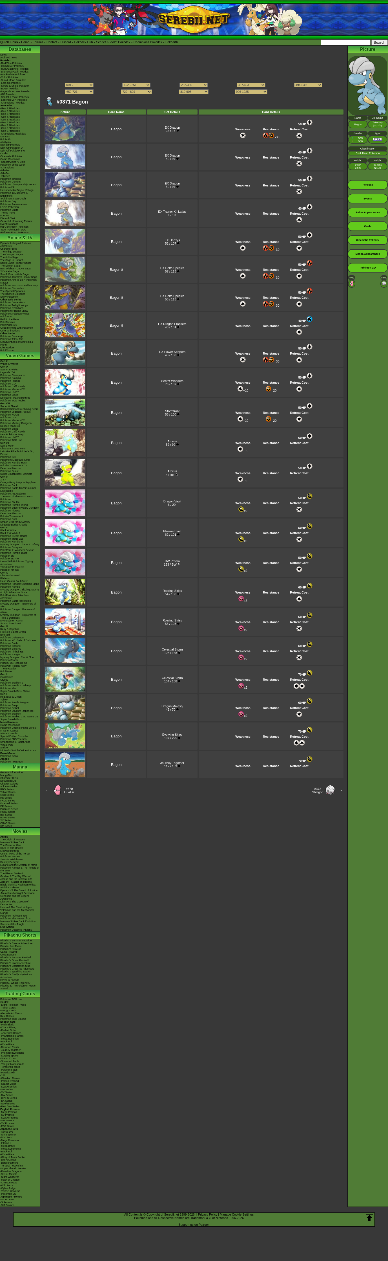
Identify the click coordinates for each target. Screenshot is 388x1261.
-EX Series (6, 1100)
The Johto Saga (9, 257)
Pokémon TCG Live (11, 440)
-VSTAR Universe (10, 1191)
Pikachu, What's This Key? (15, 982)
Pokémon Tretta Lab (11, 538)
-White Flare (7, 1044)
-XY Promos (7, 1123)
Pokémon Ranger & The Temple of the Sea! (19, 869)
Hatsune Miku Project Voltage (17, 190)
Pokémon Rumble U (11, 541)
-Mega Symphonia (10, 1148)
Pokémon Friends (10, 380)
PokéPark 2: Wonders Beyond (17, 550)
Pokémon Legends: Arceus (15, 411)
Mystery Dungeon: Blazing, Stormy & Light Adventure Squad (19, 591)
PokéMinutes (7, 322)
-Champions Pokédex (12, 102)
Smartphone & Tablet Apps (15, 742)
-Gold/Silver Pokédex (12, 66)
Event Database (9, 224)
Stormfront (172, 411)
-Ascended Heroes (10, 1033)
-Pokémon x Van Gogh (13, 198)
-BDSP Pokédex (9, 88)
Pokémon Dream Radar (13, 536)
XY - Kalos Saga (9, 271)
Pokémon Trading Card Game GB (19, 716)
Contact (51, 42)
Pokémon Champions (12, 375)
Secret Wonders (172, 381)
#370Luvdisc (69, 790)
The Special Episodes (12, 291)
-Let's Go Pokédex (10, 83)
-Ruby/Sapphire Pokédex (14, 68)
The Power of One (10, 845)
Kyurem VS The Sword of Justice (18, 890)
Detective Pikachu (10, 468)
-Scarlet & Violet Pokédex (14, 97)
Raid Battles (7, 1016)
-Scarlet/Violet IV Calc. (13, 162)
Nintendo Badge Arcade (13, 524)
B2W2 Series (7, 817)
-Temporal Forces (10, 1067)
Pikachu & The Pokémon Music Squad (18, 987)
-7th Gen (5, 176)
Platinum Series (9, 809)
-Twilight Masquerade (12, 1064)
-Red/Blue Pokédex (11, 63)
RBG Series (7, 789)
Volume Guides (8, 786)
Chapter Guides (9, 783)
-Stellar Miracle (8, 1174)
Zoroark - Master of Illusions (16, 881)
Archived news (8, 57)
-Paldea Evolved (9, 1081)
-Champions (7, 167)
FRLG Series (7, 800)
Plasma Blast (172, 531)
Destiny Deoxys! (9, 862)
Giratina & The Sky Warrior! (15, 876)
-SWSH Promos (9, 1117)
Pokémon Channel (10, 646)
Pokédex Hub (83, 42)
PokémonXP (7, 187)
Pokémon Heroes (10, 856)
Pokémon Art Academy (13, 493)
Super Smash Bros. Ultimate (16, 474)
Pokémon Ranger (10, 654)
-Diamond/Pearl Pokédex (14, 71)
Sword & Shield (9, 406)
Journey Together (172, 762)
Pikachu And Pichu (10, 946)
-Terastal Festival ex (11, 1165)
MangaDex (6, 775)
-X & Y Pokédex (9, 77)
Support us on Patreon (193, 1224)
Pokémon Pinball (9, 708)
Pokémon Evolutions (11, 308)
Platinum (5, 578)
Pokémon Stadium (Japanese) (17, 710)
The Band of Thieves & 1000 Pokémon (16, 498)
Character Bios (8, 248)
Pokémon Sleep (9, 395)
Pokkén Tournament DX (13, 465)
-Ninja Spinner (8, 1134)
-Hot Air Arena (8, 1160)
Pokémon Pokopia (10, 378)
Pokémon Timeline (10, 178)
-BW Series (6, 1095)
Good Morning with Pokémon (16, 327)
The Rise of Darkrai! (11, 873)
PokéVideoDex (8, 325)
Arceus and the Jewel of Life (16, 879)
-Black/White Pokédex (12, 74)
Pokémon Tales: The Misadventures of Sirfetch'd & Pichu (16, 342)
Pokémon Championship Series (18, 184)
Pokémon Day (8, 201)
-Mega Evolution (9, 1038)
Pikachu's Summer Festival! (16, 957)
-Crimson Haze (8, 1182)
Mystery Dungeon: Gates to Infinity (19, 544)
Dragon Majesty (172, 706)
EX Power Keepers (172, 351)
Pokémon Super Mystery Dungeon (19, 507)
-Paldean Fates (8, 1069)
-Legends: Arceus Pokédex (15, 91)
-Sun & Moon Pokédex (13, 80)
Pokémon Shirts (9, 209)
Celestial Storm (172, 649)
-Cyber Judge (7, 1188)
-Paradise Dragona (11, 1171)
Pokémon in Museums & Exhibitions (14, 194)
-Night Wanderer (9, 1177)
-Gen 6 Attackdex (10, 122)
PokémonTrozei (9, 660)
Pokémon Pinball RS (12, 651)
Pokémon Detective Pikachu (16, 929)
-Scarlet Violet (8, 1083)
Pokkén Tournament (11, 516)
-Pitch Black (7, 1024)
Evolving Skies (172, 734)
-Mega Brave (7, 1145)
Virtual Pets (6, 744)
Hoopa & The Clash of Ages (16, 907)
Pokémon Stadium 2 (11, 682)
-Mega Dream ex (9, 1140)
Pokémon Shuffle (9, 502)
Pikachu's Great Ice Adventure (17, 968)
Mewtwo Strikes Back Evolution (18, 921)
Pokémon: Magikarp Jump (15, 459)
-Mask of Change (10, 1179)
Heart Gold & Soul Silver (14, 581)
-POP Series (7, 1126)
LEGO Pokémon (9, 207)
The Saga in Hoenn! (11, 260)
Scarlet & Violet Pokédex (113, 42)
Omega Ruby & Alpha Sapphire (18, 482)
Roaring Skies (172, 590)
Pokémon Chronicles (12, 288)
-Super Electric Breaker (13, 1168)
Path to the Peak (9, 319)
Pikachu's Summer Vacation (16, 940)
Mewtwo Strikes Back (12, 842)
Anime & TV (20, 237)
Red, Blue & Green (11, 696)
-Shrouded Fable (9, 1061)
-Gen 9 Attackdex (10, 130)
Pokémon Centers (10, 181)
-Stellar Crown (8, 1058)
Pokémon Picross (10, 510)
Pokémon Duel (8, 519)
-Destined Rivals (9, 1047)
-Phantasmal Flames (12, 1035)
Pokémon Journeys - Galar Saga (18, 277)
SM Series (6, 826)
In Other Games (9, 730)
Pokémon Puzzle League (14, 702)
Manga (20, 766)
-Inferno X (6, 1143)
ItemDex (5, 136)
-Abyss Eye (6, 1131)
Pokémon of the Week (12, 164)
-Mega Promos (8, 1112)
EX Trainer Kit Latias (172, 211)
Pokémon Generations (13, 302)
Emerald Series (9, 803)
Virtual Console (8, 733)
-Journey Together (10, 1050)
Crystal (4, 679)
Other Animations (10, 330)
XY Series (6, 820)
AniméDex (6, 246)
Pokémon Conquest (11, 547)
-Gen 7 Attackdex (10, 125)
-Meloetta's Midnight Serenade (17, 893)
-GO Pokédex (8, 94)
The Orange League (11, 254)
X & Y (3, 479)
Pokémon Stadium (10, 713)
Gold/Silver (6, 677)
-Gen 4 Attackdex (10, 116)
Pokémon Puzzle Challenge (16, 685)
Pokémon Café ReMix (12, 386)
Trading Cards (20, 993)
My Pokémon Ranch (11, 620)
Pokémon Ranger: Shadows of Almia (17, 611)
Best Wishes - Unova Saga (15, 268)
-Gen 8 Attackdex (10, 128)
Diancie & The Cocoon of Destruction (14, 903)
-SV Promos (7, 1114)
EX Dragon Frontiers (172, 324)
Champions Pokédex (148, 42)
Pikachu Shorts (20, 935)
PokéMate (6, 671)
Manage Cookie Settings (237, 1214)
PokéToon (6, 316)
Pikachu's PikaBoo (10, 949)
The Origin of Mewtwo (12, 839)
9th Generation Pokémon (14, 226)
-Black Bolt (6, 1041)
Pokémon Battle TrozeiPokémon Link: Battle (18, 489)
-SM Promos (7, 1120)
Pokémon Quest (9, 471)
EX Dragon (172, 127)
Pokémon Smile (9, 428)
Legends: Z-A (7, 372)
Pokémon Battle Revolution (15, 600)
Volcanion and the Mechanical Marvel (17, 911)
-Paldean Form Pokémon (14, 232)
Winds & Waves (9, 364)
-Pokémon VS (8, 1193)
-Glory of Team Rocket (12, 1157)
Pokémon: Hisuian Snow (14, 310)
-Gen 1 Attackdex (10, 108)
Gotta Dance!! (8, 954)
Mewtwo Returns (9, 850)
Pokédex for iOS (9, 569)
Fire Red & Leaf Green (13, 631)
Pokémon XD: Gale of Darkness (18, 640)
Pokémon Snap (9, 705)
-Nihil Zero (6, 1137)
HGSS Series (7, 811)
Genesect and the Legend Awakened (15, 897)
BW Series (6, 814)
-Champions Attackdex (13, 133)
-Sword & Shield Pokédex (14, 85)
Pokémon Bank (8, 485)
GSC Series (7, 795)
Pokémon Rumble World (14, 505)
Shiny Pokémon (9, 296)
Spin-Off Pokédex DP (12, 147)
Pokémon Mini (8, 688)
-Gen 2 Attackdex (10, 111)
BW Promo (172, 561)
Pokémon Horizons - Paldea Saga (19, 285)
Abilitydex (5, 142)
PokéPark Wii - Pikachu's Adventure (14, 596)
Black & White (8, 530)
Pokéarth (171, 42)
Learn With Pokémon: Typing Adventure (16, 563)
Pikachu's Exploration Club (15, 966)
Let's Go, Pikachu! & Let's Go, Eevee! (17, 453)
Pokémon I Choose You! (14, 915)
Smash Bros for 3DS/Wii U (15, 521)
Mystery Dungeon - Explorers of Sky (18, 605)
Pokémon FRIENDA (11, 761)
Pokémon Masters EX (12, 389)
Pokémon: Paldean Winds (15, 313)
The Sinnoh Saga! (10, 265)
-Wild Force (6, 1185)
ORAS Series (7, 823)
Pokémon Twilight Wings (14, 305)
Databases (20, 49)
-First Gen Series (9, 1106)
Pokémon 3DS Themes (13, 739)
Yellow (4, 699)
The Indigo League (10, 251)
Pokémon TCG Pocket (12, 400)
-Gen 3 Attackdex (10, 114)
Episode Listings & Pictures (15, 243)
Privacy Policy (207, 1214)
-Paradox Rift (7, 1072)
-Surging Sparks (9, 1055)
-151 (2, 1075)
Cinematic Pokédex (11, 156)
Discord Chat (7, 218)
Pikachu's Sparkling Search (15, 971)
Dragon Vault (172, 501)
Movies (20, 831)
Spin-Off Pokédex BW (12, 150)
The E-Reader (8, 668)
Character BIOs (9, 778)
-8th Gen (5, 173)
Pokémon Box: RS (10, 648)
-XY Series (6, 1092)
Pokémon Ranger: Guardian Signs (19, 584)
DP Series (6, 806)
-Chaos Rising (8, 1027)
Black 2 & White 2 (10, 533)
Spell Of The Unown (11, 848)
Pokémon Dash (9, 643)
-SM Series (6, 1089)
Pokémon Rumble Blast (13, 553)
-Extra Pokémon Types (13, 1004)
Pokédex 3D (7, 555)
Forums (38, 42)
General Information (11, 772)
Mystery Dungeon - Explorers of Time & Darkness (18, 616)
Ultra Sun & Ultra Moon (13, 448)
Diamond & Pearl (9, 575)
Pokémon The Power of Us (15, 918)
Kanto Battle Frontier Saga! (15, 263)
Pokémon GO (8, 383)
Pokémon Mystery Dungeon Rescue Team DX (16, 424)
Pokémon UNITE (9, 392)
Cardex (4, 153)
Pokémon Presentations (13, 204)
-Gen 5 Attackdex (10, 119)
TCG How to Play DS (12, 567)
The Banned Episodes (12, 294)
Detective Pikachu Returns (15, 397)
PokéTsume (7, 350)
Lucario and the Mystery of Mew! (18, 865)
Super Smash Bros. (11, 719)
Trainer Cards (8, 1007)
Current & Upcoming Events (16, 221)
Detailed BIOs (8, 780)
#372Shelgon (317, 790)
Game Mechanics (10, 159)
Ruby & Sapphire (9, 629)
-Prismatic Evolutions (12, 1052)
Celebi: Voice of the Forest (15, 853)
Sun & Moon (7, 445)
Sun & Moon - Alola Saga (14, 274)
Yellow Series (7, 792)
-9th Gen (5, 170)
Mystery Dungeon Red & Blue (17, 657)
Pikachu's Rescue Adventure (16, 943)
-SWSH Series (8, 1086)
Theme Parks (7, 212)
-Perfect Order (8, 1030)
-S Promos (6, 1202)
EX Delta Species (172, 268)
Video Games (20, 355)
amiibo (4, 747)
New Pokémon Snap (11, 434)
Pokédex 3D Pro (9, 558)
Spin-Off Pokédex (10, 145)
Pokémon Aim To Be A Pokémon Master (18, 281)
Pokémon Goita (9, 756)
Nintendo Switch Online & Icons (18, 750)
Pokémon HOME (9, 414)
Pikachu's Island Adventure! (15, 963)
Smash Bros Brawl (10, 623)
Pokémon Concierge (11, 336)
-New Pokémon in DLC (13, 229)
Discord (66, 42)
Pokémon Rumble (10, 586)
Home (25, 42)
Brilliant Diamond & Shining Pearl (19, 409)
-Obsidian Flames (10, 1078)
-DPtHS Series (8, 1098)
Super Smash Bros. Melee (15, 691)
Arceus (172, 441)
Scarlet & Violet (8, 369)
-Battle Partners (9, 1162)
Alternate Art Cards (11, 1013)
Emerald (5, 634)
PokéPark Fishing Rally (13, 665)
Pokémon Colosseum (12, 637)
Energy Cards (8, 1010)
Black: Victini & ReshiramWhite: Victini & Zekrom (18, 886)
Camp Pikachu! (8, 951)
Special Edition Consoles (14, 736)
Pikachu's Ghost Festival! (14, 960)
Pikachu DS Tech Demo (13, 663)
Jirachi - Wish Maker (11, 859)
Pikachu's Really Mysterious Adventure (16, 976)
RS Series (6, 797)
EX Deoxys (172, 240)
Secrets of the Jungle (12, 924)
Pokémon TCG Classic (13, 1019)
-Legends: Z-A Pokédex (13, 99)
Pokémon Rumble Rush (13, 462)
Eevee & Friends (9, 980)
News (3, 54)
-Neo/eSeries (7, 1103)
